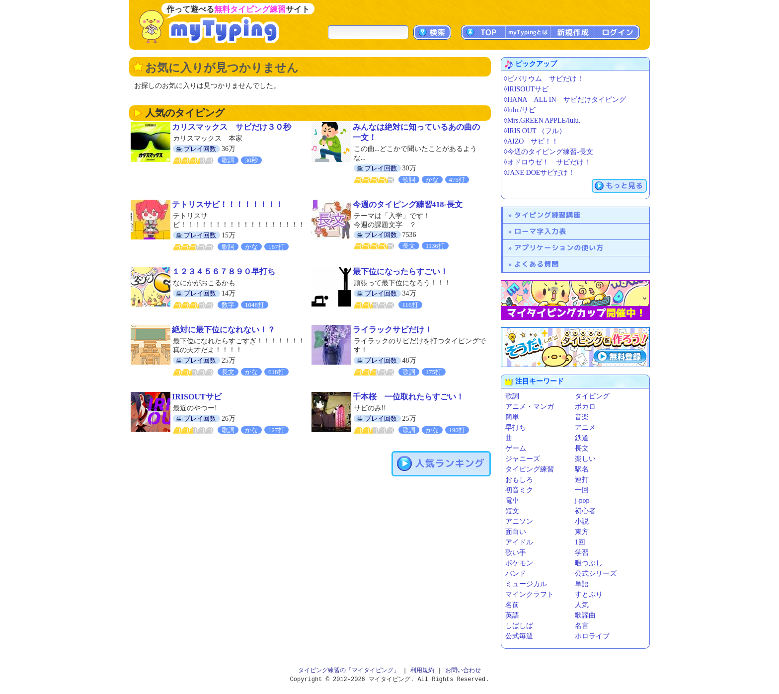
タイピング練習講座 (547, 215)
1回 (580, 542)
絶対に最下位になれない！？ (223, 329)
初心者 (585, 511)
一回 (582, 490)
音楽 (582, 417)
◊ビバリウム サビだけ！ (544, 78)
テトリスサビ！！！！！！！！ (227, 204)
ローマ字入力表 (540, 231)
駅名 (582, 469)
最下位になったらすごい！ (400, 271)
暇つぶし (589, 563)
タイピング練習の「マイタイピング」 (348, 670)
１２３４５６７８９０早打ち (223, 271)
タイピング (592, 396)
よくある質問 (536, 264)
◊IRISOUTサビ (526, 89)
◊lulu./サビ (520, 110)
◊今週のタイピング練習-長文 (548, 151)
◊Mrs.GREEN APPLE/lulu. (542, 120)
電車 (512, 500)
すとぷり (589, 594)
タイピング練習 (529, 469)
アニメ (585, 427)
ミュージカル (526, 584)
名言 (582, 625)
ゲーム (515, 448)
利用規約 (422, 670)
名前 (512, 605)
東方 (582, 532)
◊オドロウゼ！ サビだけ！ (547, 162)
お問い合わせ (463, 670)
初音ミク (519, 490)
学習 (582, 552)
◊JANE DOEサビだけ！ (539, 172)
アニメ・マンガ (529, 406)
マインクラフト (529, 594)
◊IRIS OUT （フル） (535, 131)
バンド (515, 573)
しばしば (519, 625)
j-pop (582, 500)
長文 (582, 448)
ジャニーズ (522, 459)
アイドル (519, 542)
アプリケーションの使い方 (559, 247)
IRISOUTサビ (197, 396)
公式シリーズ (596, 573)
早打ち (515, 427)
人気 (582, 605)
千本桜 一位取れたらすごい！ (408, 396)
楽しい (585, 459)
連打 (582, 479)
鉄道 (582, 438)
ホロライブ (592, 636)
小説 (582, 521)
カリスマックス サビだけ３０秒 (231, 127)
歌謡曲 (585, 615)
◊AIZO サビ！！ (531, 141)
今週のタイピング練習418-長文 (408, 204)
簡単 (512, 417)
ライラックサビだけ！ (392, 329)
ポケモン (519, 563)
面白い (515, 532)
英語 (512, 615)
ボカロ (585, 406)
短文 (512, 511)
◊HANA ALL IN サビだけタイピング (565, 99)
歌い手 (515, 552)
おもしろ (519, 479)
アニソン (519, 521)
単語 (582, 584)
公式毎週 (519, 636)
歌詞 (512, 396)
